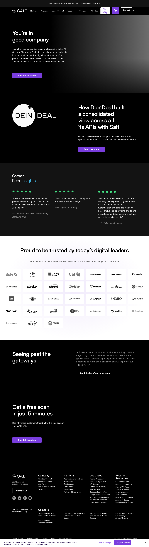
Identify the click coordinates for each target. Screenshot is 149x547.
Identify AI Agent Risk (98, 482)
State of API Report (122, 487)
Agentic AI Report (122, 490)
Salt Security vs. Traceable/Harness (45, 521)
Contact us (126, 11)
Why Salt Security (45, 482)
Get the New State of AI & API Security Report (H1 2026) (73, 3)
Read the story (91, 149)
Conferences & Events (124, 503)
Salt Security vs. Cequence (74, 513)
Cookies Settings (65, 538)
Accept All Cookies (123, 543)
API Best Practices (122, 492)
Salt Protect (68, 489)
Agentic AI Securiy (97, 479)
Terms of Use (17, 538)
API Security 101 (121, 495)
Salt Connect (69, 484)
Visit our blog (105, 11)
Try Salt (115, 11)
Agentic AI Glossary (122, 500)
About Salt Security (45, 479)
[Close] (145, 542)
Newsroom (42, 489)
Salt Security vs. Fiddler (99, 513)
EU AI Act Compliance (123, 484)
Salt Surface (68, 482)
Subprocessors (49, 538)
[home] (19, 11)
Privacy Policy (32, 538)
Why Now (42, 484)
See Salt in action (27, 75)
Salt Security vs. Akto (46, 513)
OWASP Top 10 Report (124, 497)
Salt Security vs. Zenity (47, 516)
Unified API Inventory (98, 487)
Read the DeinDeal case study (95, 373)
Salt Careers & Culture (46, 487)
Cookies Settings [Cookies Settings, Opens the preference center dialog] (104, 543)
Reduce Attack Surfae (98, 492)
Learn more (10, 311)
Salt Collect (68, 487)
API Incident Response (98, 500)
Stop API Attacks (96, 489)
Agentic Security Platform (73, 479)
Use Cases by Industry (98, 502)
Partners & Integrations (72, 492)
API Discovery (95, 484)
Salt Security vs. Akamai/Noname (121, 517)
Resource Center (122, 482)
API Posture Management (99, 497)
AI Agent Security (58, 11)
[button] (34, 11)
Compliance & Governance (100, 495)
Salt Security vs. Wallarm (124, 513)
